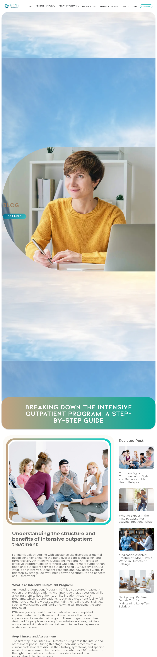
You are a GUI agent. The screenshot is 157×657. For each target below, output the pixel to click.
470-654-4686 (146, 6)
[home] (12, 6)
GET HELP (15, 216)
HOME (30, 6)
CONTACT (135, 6)
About (124, 6)
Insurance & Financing (108, 6)
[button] (45, 6)
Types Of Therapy (89, 6)
